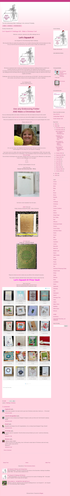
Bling (54, 188)
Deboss (55, 212)
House (54, 235)
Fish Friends (62, 81)
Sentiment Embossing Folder (59, 268)
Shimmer (55, 277)
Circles (54, 206)
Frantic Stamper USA (58, 118)
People (54, 259)
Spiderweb (55, 286)
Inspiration (55, 241)
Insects (55, 239)
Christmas (13, 402)
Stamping (55, 288)
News (54, 257)
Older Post (47, 462)
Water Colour (56, 304)
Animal (54, 181)
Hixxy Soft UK (56, 114)
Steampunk (55, 293)
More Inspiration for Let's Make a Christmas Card (60, 132)
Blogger (41, 493)
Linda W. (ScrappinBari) (10, 415)
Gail (56, 80)
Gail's (24, 206)
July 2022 (58, 159)
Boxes (54, 192)
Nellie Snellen (56, 255)
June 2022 (58, 161)
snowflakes (55, 281)
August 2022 (59, 157)
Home (27, 462)
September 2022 (60, 155)
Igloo (54, 237)
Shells (54, 275)
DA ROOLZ (10, 25)
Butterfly (55, 197)
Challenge (8, 402)
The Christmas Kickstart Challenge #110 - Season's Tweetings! (63, 74)
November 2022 (60, 129)
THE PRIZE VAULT (17, 25)
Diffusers (55, 221)
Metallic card (56, 250)
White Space (56, 308)
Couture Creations (57, 208)
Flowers (55, 226)
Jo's (24, 241)
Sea (54, 266)
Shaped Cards (56, 270)
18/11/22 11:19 (8, 447)
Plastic (54, 261)
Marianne (7, 439)
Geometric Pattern (57, 230)
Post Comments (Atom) (29, 466)
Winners (55, 310)
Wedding (55, 306)
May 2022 (58, 163)
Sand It (55, 264)
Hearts (54, 232)
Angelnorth (7, 409)
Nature (54, 253)
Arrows (54, 183)
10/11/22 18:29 (8, 421)
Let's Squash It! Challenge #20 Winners (16, 475)
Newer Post (5, 462)
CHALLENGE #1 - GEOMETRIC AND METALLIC (18, 481)
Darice (54, 210)
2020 (56, 175)
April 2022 (58, 165)
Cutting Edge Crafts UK (58, 116)
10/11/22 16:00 (8, 413)
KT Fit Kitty (7, 430)
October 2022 (59, 153)
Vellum (54, 301)
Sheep (54, 273)
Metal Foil (55, 248)
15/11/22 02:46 (8, 428)
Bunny (54, 195)
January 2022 (59, 170)
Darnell (6, 424)
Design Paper (56, 215)
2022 (56, 126)
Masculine (55, 246)
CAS (54, 199)
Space (54, 284)
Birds (54, 186)
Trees (54, 299)
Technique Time (56, 297)
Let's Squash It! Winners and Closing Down (17, 469)
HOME (4, 25)
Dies (54, 219)
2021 (56, 173)
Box (54, 190)
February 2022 (59, 169)
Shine (54, 279)
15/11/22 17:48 (8, 436)
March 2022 (59, 167)
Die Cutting (55, 217)
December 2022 (60, 127)
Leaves (55, 244)
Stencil (54, 295)
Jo (55, 70)
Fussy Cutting (56, 228)
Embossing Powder (57, 224)
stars (54, 290)
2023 (56, 124)
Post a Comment (7, 450)
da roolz (17, 117)
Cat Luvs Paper (26, 155)
